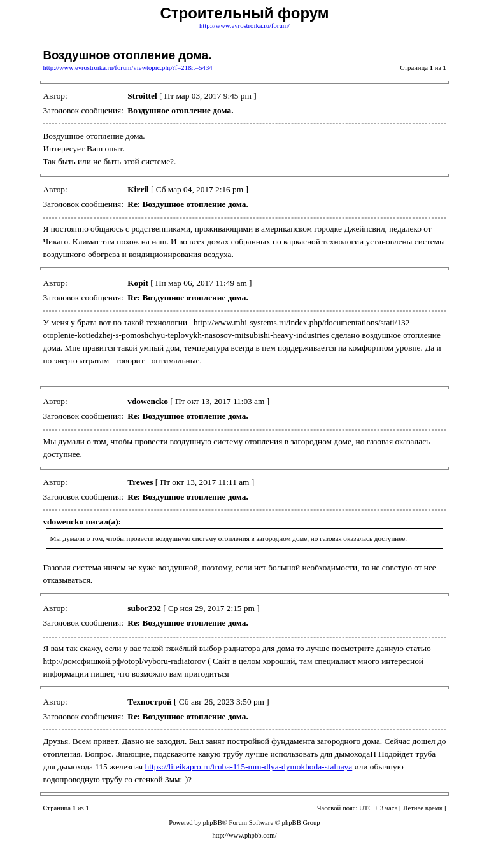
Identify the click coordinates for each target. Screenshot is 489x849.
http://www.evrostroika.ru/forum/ (244, 25)
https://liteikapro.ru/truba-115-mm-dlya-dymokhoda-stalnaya (249, 766)
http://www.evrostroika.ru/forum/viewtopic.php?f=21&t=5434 (127, 67)
